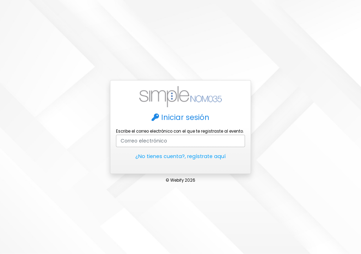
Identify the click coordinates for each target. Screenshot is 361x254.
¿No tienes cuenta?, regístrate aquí (180, 156)
